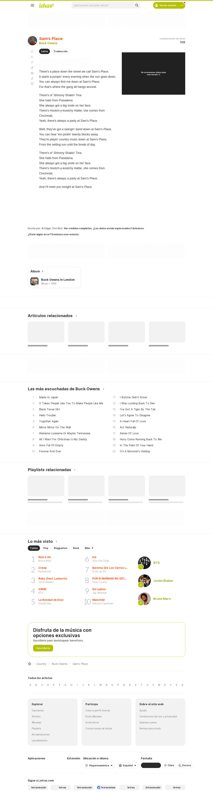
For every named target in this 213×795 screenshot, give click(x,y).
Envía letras (92, 722)
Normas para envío (150, 728)
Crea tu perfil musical (98, 710)
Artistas (36, 716)
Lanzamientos (40, 740)
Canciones (38, 710)
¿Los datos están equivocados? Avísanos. (119, 228)
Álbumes (36, 722)
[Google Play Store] (37, 765)
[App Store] (56, 765)
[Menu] (32, 5)
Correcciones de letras (99, 728)
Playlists (36, 728)
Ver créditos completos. (78, 228)
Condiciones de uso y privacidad (158, 716)
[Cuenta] (182, 5)
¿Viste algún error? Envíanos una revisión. (53, 234)
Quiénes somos (148, 722)
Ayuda (143, 710)
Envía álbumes (94, 716)
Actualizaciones (41, 734)
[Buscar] (136, 5)
